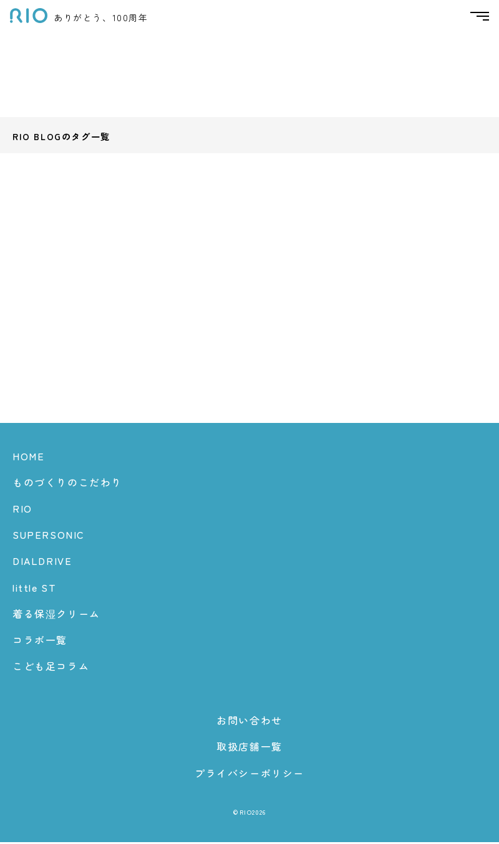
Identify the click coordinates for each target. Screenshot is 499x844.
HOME (28, 457)
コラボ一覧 (39, 641)
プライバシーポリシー (249, 774)
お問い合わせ (249, 721)
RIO (22, 510)
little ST (34, 589)
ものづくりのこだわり (67, 484)
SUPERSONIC (48, 536)
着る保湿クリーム (56, 615)
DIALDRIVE (42, 562)
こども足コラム (50, 667)
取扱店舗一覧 (249, 748)
